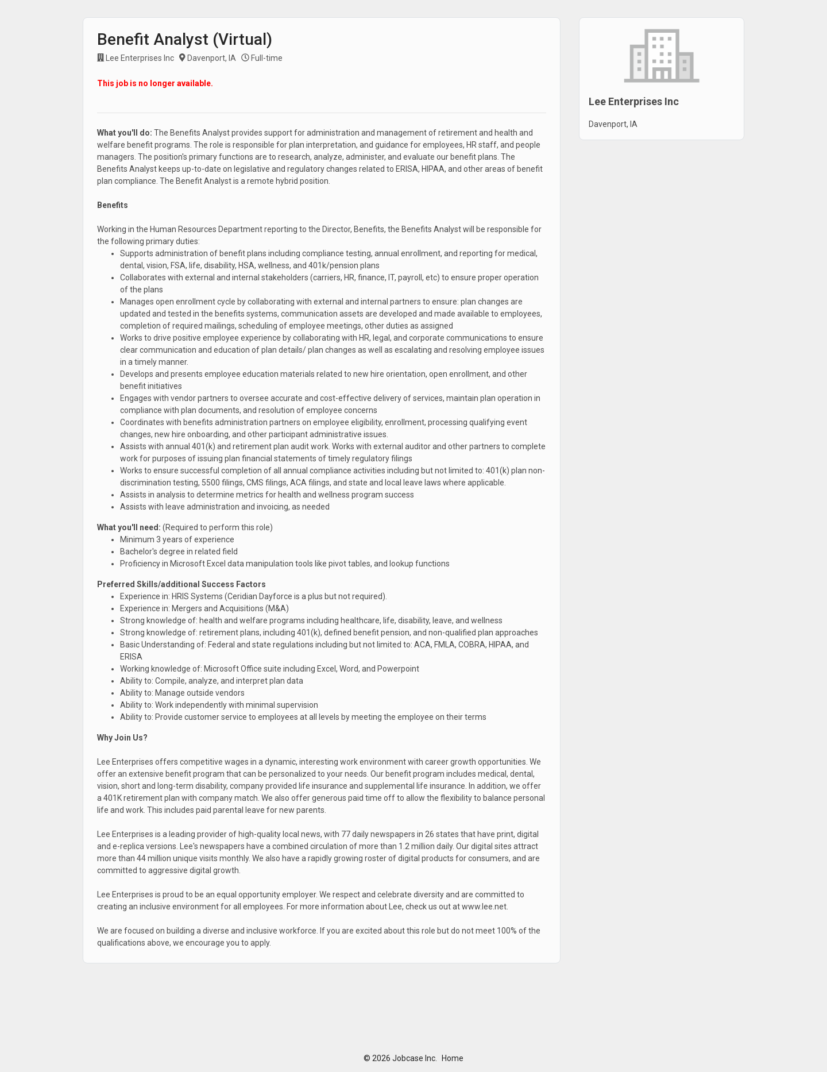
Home (452, 1058)
